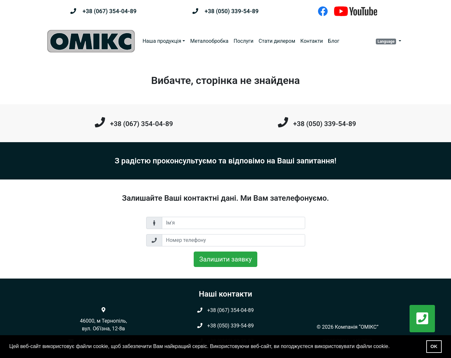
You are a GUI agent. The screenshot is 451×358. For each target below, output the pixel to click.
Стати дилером (277, 41)
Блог (333, 41)
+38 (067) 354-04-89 (110, 11)
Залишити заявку (225, 259)
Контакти (311, 41)
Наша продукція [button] (162, 41)
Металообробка (209, 41)
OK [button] (434, 346)
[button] (388, 41)
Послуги (243, 41)
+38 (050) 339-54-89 (232, 11)
